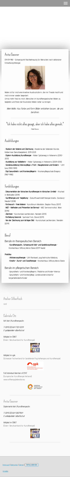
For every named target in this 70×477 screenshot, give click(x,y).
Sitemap (21, 465)
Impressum (6, 465)
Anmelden (5, 471)
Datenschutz (14, 465)
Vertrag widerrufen (31, 465)
